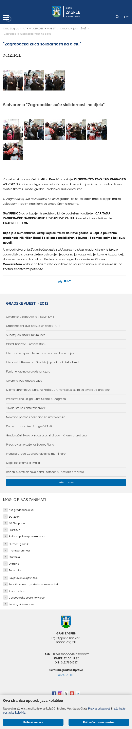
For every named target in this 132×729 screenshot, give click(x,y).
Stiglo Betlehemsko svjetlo (23, 462)
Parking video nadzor (22, 604)
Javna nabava (17, 591)
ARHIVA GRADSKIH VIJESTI (39, 28)
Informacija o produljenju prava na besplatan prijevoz (41, 353)
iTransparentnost (19, 550)
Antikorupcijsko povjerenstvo (26, 536)
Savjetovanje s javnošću (23, 577)
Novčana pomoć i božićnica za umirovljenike (35, 417)
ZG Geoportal (17, 523)
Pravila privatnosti (99, 708)
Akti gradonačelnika (21, 509)
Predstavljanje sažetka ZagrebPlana (30, 444)
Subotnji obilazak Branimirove (25, 335)
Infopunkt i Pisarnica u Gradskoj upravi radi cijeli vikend (42, 362)
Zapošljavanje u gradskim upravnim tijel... (34, 584)
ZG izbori (14, 516)
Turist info (15, 570)
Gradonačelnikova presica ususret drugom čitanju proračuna (46, 435)
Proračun (14, 529)
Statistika (14, 557)
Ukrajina (14, 563)
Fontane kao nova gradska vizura (28, 371)
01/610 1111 (65, 674)
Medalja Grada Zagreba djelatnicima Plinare (35, 453)
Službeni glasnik (19, 544)
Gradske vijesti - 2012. (73, 28)
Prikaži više (66, 482)
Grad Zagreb (11, 28)
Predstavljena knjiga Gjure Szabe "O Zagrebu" (36, 399)
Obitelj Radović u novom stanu (26, 344)
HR (126, 16)
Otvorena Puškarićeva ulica (24, 380)
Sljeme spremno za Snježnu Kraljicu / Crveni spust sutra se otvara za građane (58, 389)
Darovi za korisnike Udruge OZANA (29, 426)
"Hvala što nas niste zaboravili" (26, 408)
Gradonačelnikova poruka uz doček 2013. (33, 325)
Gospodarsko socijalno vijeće (27, 597)
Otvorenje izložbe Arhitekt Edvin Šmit (30, 316)
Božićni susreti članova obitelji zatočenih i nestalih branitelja (45, 472)
